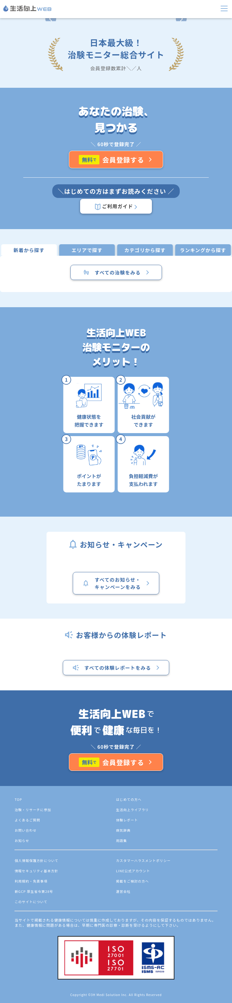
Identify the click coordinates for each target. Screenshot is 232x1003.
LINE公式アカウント (133, 870)
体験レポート (127, 819)
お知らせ (21, 840)
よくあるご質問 (27, 819)
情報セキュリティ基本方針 (36, 870)
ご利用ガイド (116, 206)
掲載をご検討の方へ (132, 881)
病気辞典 (123, 830)
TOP (18, 799)
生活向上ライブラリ (132, 809)
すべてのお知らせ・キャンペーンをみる (116, 583)
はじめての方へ (129, 799)
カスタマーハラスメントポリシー (143, 860)
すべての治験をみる (116, 272)
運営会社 (123, 891)
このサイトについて (30, 901)
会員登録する (116, 159)
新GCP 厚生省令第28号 (33, 891)
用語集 (121, 840)
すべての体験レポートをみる (116, 667)
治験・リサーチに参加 (32, 809)
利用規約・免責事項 (30, 881)
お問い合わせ (25, 830)
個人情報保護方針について (36, 860)
